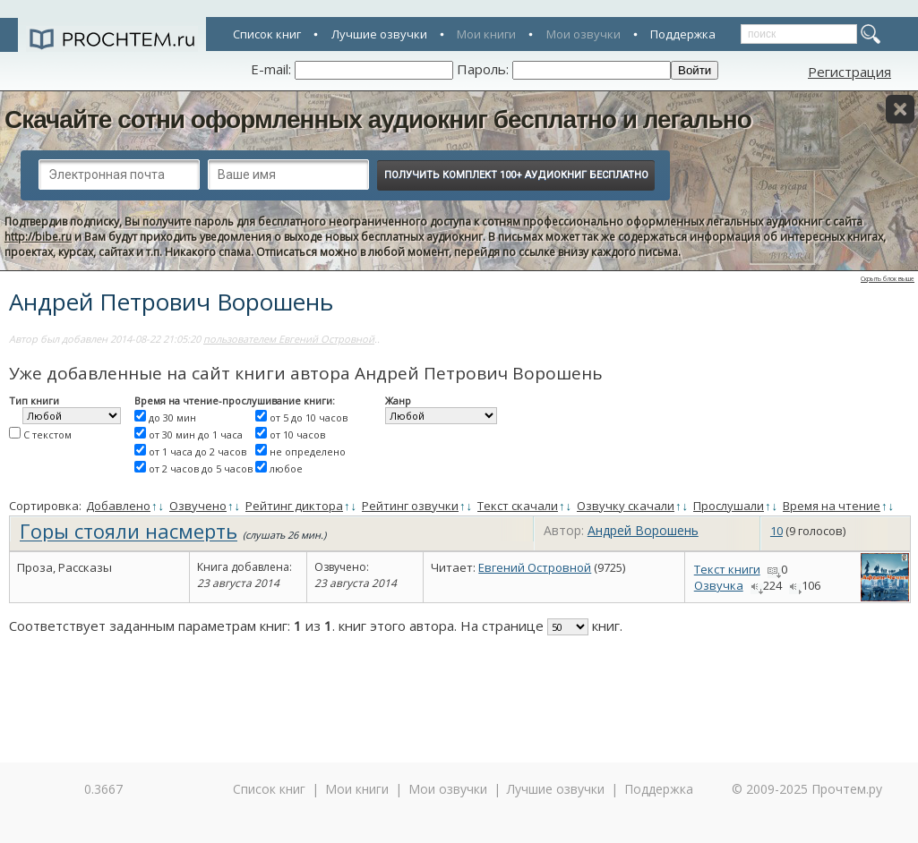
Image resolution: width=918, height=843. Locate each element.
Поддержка (683, 34)
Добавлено (118, 506)
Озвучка (718, 585)
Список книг (267, 34)
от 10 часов (297, 434)
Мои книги (486, 34)
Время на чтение (831, 506)
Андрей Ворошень (643, 530)
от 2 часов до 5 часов (201, 468)
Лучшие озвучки (379, 34)
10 (776, 531)
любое (286, 468)
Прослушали (728, 506)
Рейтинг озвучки (410, 506)
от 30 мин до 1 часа (196, 434)
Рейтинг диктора (294, 506)
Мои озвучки (583, 34)
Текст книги (727, 569)
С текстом (47, 434)
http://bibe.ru (38, 236)
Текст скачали (517, 506)
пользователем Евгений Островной (288, 338)
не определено (308, 451)
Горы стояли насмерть (128, 530)
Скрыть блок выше (887, 279)
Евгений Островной (534, 567)
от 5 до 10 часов (308, 417)
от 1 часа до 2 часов (197, 451)
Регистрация (849, 72)
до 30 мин (172, 417)
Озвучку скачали (625, 506)
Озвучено (198, 506)
